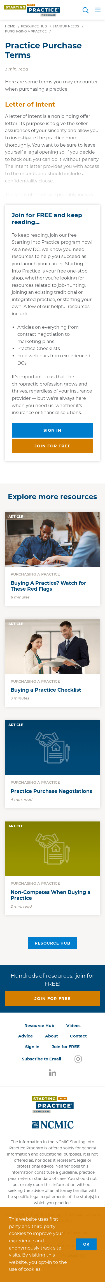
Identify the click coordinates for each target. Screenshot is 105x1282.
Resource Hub (52, 943)
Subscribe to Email (41, 1059)
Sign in (52, 430)
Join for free (52, 446)
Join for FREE (66, 1046)
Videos (73, 1025)
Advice (25, 1036)
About (51, 1036)
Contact (78, 1036)
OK (86, 1244)
